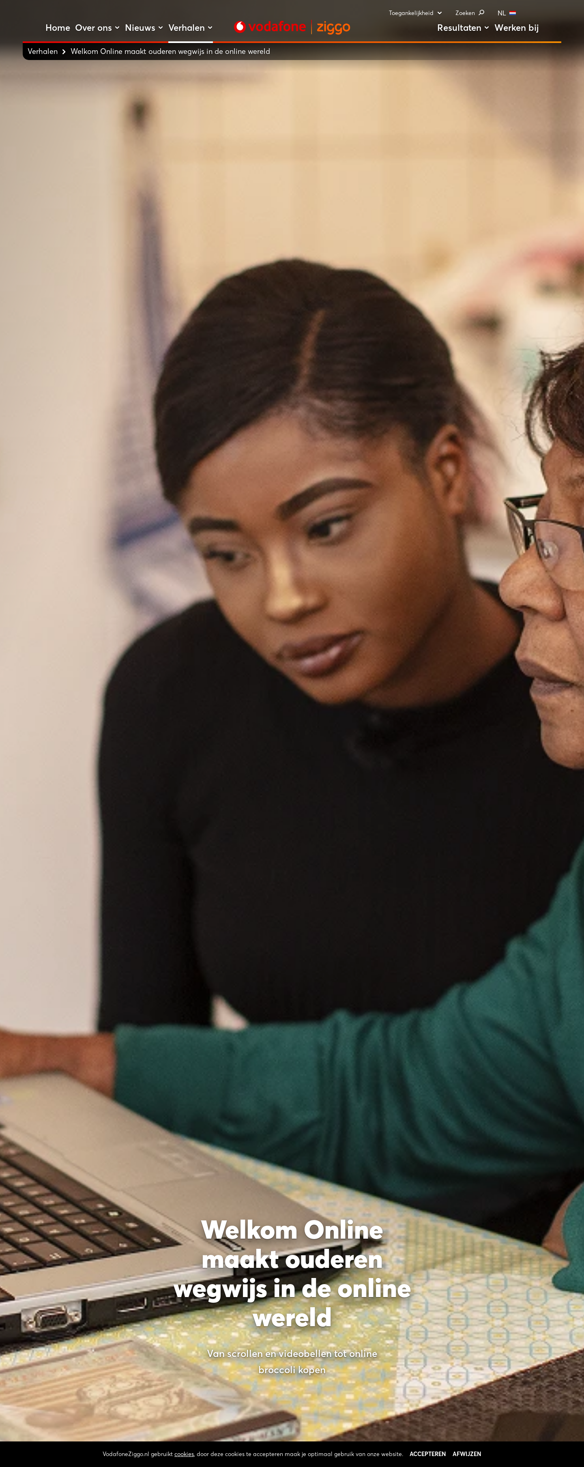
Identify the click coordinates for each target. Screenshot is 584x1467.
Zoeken (470, 13)
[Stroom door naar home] (292, 27)
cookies (184, 1461)
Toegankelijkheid (415, 13)
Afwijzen (467, 1461)
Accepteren (428, 1461)
